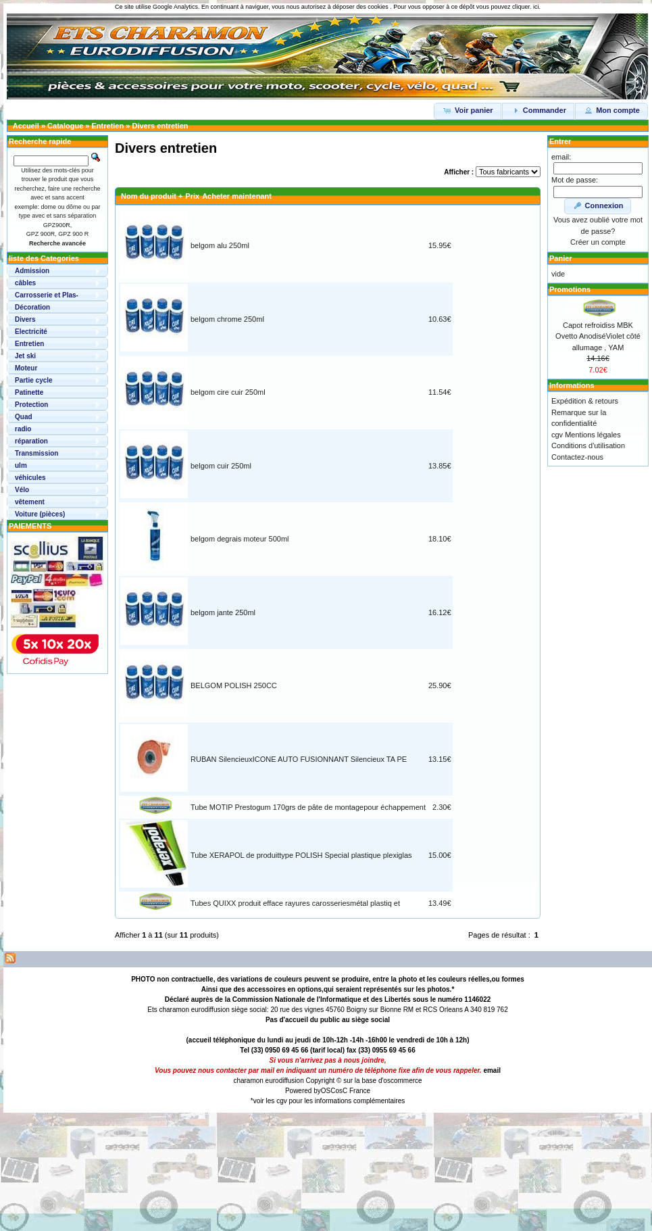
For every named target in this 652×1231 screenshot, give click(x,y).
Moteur (26, 368)
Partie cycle (34, 380)
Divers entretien (160, 126)
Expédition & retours (584, 401)
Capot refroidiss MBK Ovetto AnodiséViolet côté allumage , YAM (598, 336)
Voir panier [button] (467, 110)
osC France (352, 1090)
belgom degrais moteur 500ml (240, 539)
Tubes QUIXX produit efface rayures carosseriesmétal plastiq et (295, 903)
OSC (328, 1090)
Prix (192, 196)
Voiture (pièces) (40, 514)
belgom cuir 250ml (221, 466)
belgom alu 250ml (220, 245)
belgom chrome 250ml (227, 319)
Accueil (26, 126)
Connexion (598, 205)
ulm (21, 465)
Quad (23, 416)
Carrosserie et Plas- (46, 295)
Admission (32, 270)
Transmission (36, 453)
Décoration (32, 307)
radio (23, 429)
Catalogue (65, 126)
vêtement (30, 502)
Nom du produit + (151, 196)
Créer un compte (598, 242)
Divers (25, 319)
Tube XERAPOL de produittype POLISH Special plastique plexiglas (301, 855)
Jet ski (25, 356)
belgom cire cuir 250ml (228, 392)
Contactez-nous (577, 457)
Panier (560, 258)
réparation (31, 441)
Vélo (22, 489)
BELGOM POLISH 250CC (234, 685)
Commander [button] (538, 110)
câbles (25, 283)
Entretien (108, 126)
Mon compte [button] (611, 110)
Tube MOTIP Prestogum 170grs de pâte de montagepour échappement (308, 807)
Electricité (31, 331)
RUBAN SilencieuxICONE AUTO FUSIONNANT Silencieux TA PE (299, 759)
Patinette (29, 392)
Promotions (570, 289)
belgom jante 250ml (223, 612)
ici (536, 6)
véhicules (30, 477)
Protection (31, 404)
